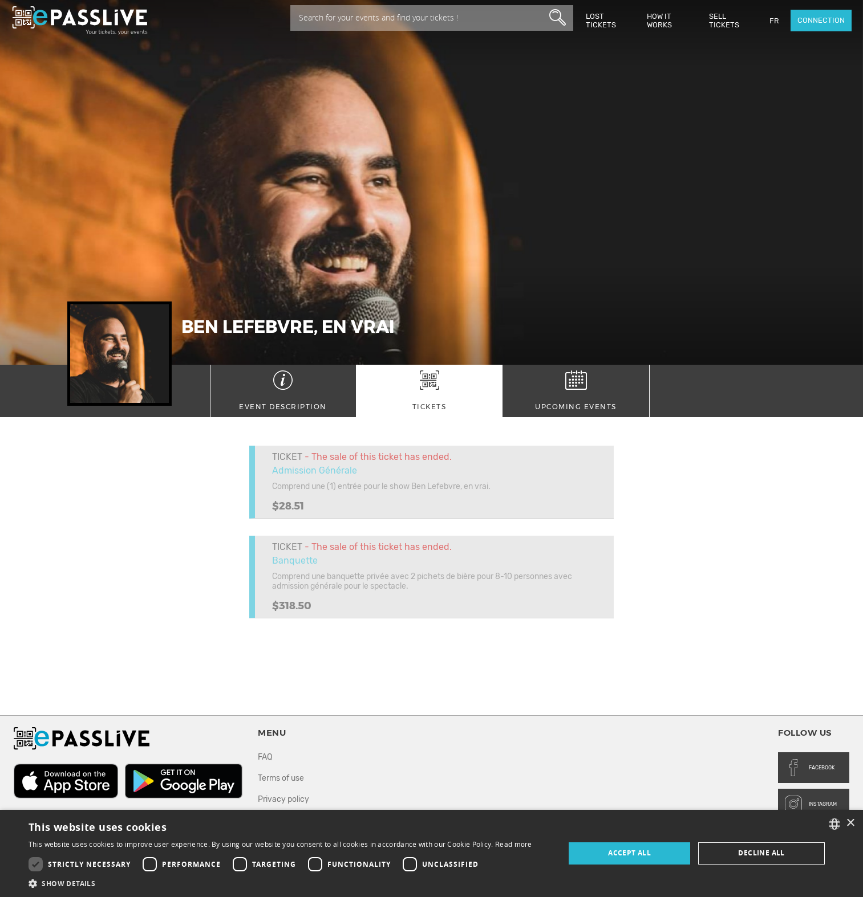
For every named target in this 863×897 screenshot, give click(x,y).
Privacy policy (283, 799)
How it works (659, 20)
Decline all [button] (761, 853)
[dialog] (431, 853)
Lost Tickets (601, 20)
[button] (280, 883)
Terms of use (281, 778)
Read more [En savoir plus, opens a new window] (513, 845)
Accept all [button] (629, 853)
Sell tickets (724, 20)
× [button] (850, 823)
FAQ (265, 757)
